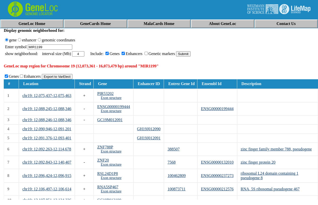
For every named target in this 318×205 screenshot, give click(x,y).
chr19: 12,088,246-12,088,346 (46, 120)
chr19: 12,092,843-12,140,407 (46, 162)
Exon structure (111, 98)
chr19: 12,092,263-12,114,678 (46, 149)
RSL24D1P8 (107, 173)
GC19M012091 (109, 120)
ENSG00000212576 (217, 189)
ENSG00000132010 (217, 162)
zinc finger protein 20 (258, 162)
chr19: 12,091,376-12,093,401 (46, 138)
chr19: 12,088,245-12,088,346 (46, 109)
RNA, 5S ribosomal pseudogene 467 (270, 189)
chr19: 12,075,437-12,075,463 (46, 95)
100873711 (176, 189)
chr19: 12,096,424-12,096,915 (46, 175)
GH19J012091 (148, 138)
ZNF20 (103, 160)
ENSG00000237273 (217, 175)
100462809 (176, 175)
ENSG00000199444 (113, 107)
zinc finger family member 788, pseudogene (276, 149)
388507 (173, 149)
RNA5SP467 (107, 187)
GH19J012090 (148, 129)
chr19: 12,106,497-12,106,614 (46, 189)
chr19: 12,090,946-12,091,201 (46, 129)
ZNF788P (105, 147)
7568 (171, 162)
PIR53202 (105, 93)
